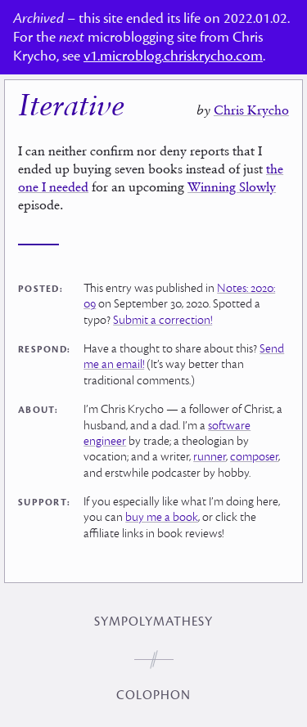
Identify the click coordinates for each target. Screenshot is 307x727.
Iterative (71, 108)
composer (254, 456)
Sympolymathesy (153, 621)
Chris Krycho (251, 109)
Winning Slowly (231, 186)
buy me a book (161, 517)
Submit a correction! (162, 320)
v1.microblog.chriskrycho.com (173, 56)
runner (209, 456)
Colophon (153, 695)
